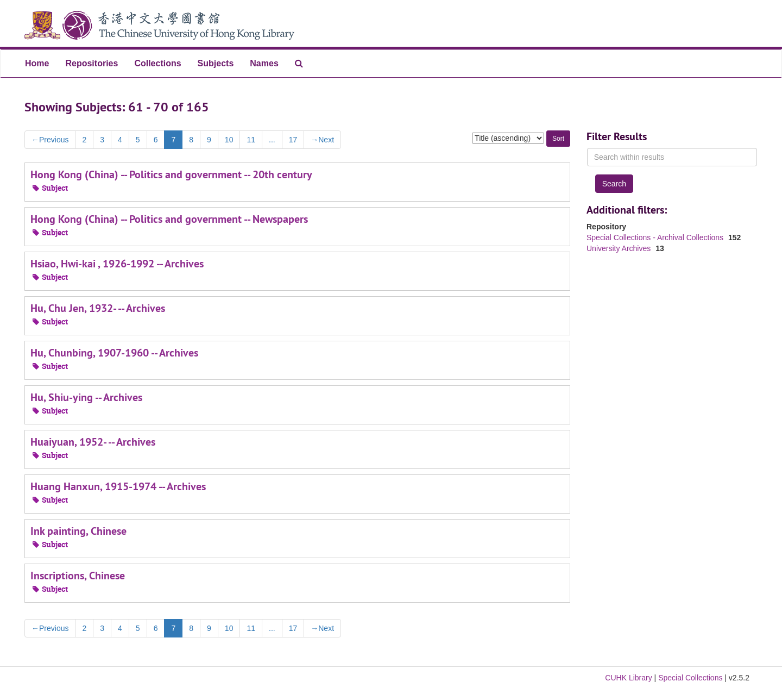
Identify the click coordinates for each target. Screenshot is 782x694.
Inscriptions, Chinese (77, 575)
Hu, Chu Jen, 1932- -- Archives (97, 308)
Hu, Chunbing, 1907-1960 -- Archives (114, 353)
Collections (157, 63)
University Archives (619, 248)
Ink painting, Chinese (78, 531)
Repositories (91, 63)
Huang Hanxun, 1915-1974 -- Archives (118, 486)
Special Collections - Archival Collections (656, 237)
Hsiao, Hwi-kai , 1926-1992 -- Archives (117, 264)
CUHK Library (628, 677)
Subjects (216, 63)
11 (251, 139)
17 (293, 139)
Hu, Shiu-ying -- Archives (86, 397)
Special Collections (690, 677)
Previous (49, 139)
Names (264, 63)
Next (322, 139)
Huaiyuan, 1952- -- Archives (92, 442)
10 (229, 139)
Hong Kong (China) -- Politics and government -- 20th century (171, 174)
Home (37, 63)
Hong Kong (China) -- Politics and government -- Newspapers (169, 219)
